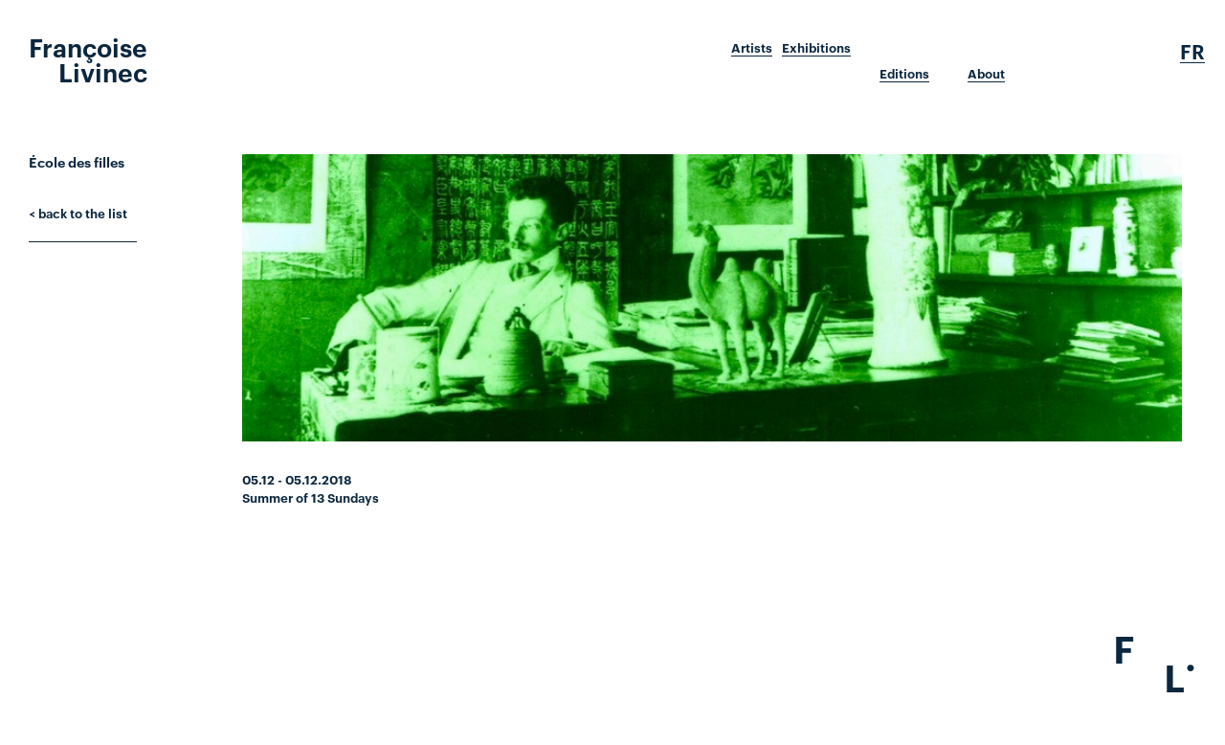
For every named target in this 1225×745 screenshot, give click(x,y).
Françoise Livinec (88, 58)
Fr (1192, 51)
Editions (904, 73)
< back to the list (78, 212)
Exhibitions (816, 48)
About (986, 73)
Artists (751, 48)
